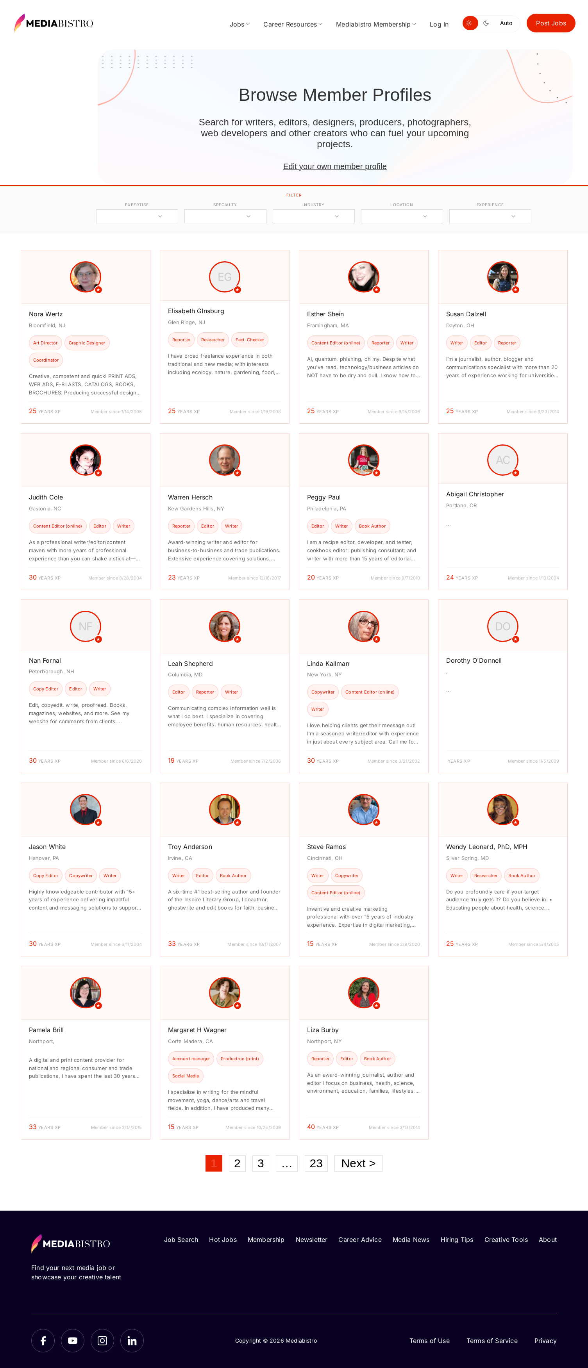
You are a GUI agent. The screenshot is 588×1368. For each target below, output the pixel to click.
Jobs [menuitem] (237, 24)
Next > (358, 1163)
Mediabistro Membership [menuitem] (373, 24)
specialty (225, 204)
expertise (136, 204)
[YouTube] (72, 1340)
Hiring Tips (457, 1239)
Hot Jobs (222, 1239)
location (401, 204)
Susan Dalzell (466, 314)
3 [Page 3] (260, 1163)
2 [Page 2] (237, 1163)
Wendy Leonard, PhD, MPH (487, 847)
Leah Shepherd (190, 663)
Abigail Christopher (475, 494)
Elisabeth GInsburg (196, 311)
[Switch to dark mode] (487, 23)
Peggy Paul (324, 497)
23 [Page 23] (316, 1163)
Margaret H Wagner (197, 1030)
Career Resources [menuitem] (290, 24)
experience (490, 204)
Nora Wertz (46, 314)
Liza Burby (323, 1030)
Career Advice (359, 1239)
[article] (85, 337)
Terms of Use (429, 1341)
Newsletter (312, 1239)
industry (313, 204)
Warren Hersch (190, 497)
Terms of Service (492, 1341)
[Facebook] (43, 1340)
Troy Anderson (190, 847)
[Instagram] (102, 1340)
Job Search (181, 1239)
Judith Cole (46, 497)
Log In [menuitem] (439, 24)
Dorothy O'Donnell (474, 660)
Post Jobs (551, 23)
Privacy (545, 1341)
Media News (411, 1239)
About (548, 1239)
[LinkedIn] (132, 1340)
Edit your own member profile (335, 166)
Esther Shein (325, 314)
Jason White (47, 847)
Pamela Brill (46, 1030)
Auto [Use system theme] (506, 23)
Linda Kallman (328, 663)
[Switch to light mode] (470, 23)
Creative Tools (506, 1239)
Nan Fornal (45, 660)
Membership (266, 1239)
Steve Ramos (326, 847)
